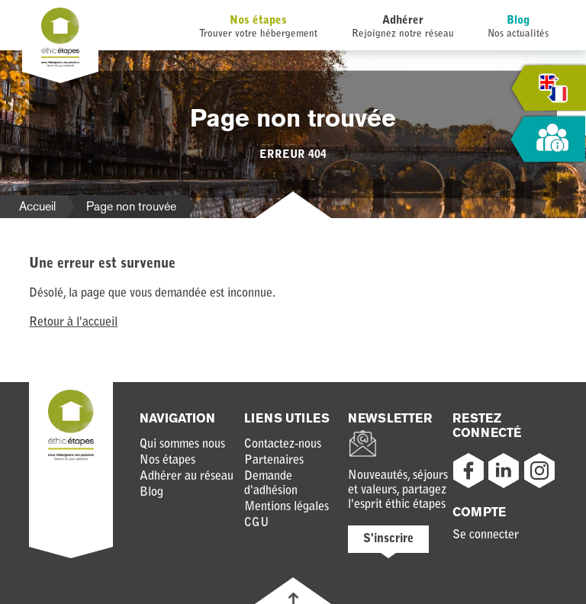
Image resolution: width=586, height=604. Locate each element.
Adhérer (402, 21)
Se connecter (485, 535)
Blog (518, 21)
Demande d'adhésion (271, 484)
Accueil (37, 206)
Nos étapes (258, 21)
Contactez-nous (282, 445)
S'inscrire (388, 539)
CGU (256, 523)
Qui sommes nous (182, 445)
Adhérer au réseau (186, 477)
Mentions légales (286, 507)
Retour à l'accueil (73, 322)
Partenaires (274, 461)
